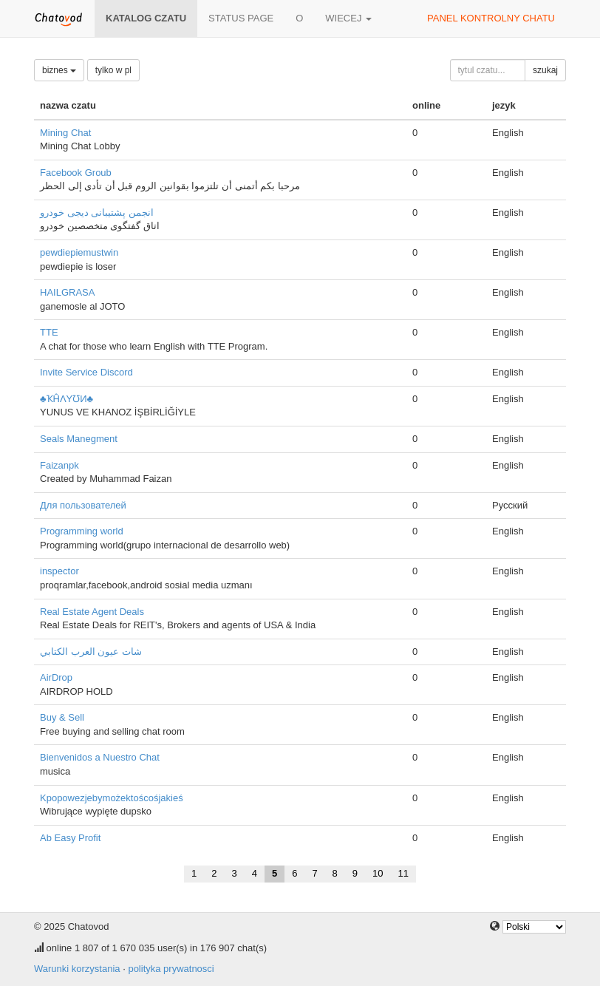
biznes (59, 70)
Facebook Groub (76, 172)
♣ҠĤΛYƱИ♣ (66, 398)
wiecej (348, 18)
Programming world (81, 531)
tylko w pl (113, 70)
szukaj (545, 70)
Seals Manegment (78, 438)
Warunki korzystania (77, 968)
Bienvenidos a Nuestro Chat (100, 757)
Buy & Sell (62, 717)
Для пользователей (83, 505)
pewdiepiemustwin (79, 252)
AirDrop (56, 677)
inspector (59, 571)
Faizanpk (59, 465)
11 (403, 873)
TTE (49, 332)
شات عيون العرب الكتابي (91, 651)
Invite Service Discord (86, 372)
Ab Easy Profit (70, 837)
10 (377, 873)
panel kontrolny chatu (491, 18)
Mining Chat (65, 132)
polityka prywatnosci (171, 968)
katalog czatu (146, 18)
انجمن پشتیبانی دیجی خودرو (97, 212)
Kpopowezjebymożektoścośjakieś (111, 797)
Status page (240, 18)
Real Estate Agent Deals (92, 611)
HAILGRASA (67, 292)
